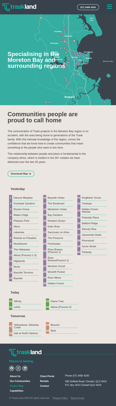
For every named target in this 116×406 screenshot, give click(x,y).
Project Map (17, 386)
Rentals (44, 381)
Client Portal (47, 376)
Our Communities (20, 381)
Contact (44, 386)
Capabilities (16, 390)
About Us (15, 376)
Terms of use (77, 398)
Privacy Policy (60, 398)
